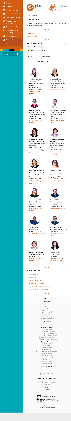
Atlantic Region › (33, 275)
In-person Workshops (47, 327)
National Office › (33, 33)
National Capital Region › (36, 281)
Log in (59, 2)
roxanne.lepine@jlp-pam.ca (58, 89)
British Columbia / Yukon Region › (38, 290)
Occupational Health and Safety (47, 378)
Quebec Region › (33, 278)
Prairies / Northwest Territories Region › (40, 287)
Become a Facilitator (47, 366)
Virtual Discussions (47, 321)
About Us (47, 301)
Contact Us (47, 387)
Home (29, 15)
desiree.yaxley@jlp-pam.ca (58, 260)
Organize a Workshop (47, 342)
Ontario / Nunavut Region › (36, 284)
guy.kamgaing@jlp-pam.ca (37, 233)
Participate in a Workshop (47, 358)
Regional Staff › (32, 36)
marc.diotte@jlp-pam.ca (57, 208)
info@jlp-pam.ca (43, 47)
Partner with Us (47, 381)
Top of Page (47, 406)
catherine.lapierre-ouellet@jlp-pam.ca (56, 153)
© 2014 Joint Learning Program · (47, 407)
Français (64, 2)
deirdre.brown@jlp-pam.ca (58, 181)
